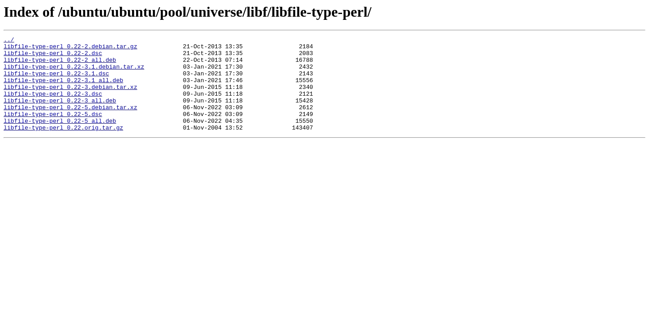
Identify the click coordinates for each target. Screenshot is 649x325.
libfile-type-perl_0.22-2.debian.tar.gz (70, 49)
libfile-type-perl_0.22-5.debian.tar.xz (70, 122)
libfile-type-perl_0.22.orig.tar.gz (63, 146)
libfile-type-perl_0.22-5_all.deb (60, 138)
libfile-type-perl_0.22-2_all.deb (60, 65)
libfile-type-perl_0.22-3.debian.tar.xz (70, 97)
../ (9, 41)
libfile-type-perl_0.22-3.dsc (53, 106)
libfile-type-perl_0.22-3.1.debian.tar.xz (74, 73)
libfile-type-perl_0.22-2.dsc (53, 57)
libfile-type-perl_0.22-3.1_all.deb (63, 89)
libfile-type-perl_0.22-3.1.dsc (56, 81)
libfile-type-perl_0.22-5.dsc (53, 130)
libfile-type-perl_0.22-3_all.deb (60, 114)
